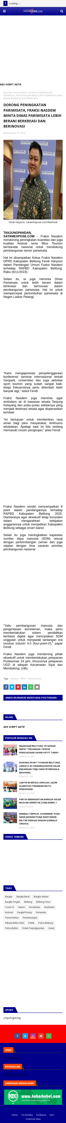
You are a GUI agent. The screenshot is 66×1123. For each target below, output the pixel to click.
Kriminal (9, 912)
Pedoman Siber (33, 1119)
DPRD (23, 678)
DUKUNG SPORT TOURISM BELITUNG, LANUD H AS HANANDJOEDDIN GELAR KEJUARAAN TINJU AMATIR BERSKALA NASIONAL (40, 767)
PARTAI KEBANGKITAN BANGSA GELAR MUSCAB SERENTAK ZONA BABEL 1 (40, 801)
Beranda (7, 92)
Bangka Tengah (12, 901)
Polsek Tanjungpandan (33, 928)
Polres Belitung (45, 922)
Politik (31, 922)
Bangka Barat (23, 896)
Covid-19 (9, 907)
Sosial (51, 928)
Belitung (14, 678)
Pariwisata (41, 912)
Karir (52, 1115)
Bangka (8, 896)
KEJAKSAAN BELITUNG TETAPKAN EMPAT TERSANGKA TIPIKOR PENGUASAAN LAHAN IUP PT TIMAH (38, 749)
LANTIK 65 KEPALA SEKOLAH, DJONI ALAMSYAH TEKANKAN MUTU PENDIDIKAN (38, 786)
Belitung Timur (43, 901)
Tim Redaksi (27, 1115)
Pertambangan (30, 917)
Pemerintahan (20, 92)
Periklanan (41, 1115)
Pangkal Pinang (24, 912)
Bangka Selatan (41, 896)
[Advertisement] (33, 48)
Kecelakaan (34, 907)
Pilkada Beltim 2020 (14, 922)
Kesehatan (49, 907)
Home (15, 1115)
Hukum (21, 907)
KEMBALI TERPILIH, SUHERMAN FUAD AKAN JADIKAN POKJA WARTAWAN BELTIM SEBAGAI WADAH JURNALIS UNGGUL (39, 818)
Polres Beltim (11, 928)
